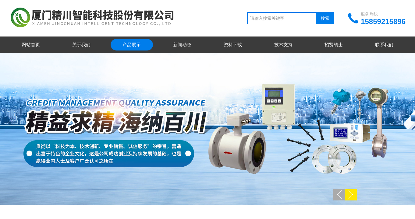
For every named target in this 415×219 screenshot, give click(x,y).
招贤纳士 (334, 44)
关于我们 (81, 44)
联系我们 (384, 44)
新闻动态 (182, 44)
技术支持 (283, 44)
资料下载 (233, 44)
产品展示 (131, 44)
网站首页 (31, 44)
